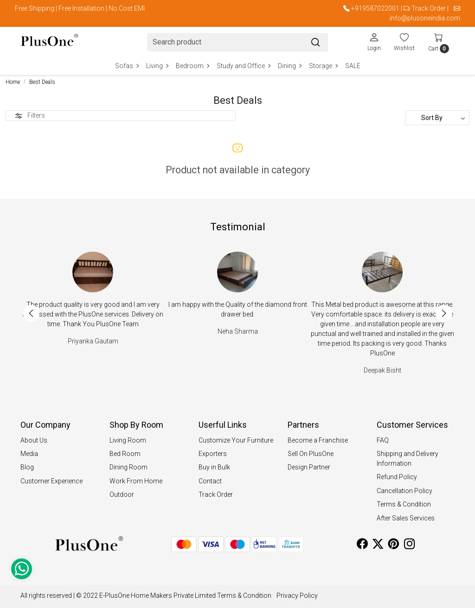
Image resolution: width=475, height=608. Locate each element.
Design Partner (309, 467)
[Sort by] (437, 117)
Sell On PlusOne (311, 453)
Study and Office (243, 66)
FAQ (383, 440)
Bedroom (192, 66)
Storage (323, 66)
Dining (289, 66)
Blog (27, 467)
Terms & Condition (404, 504)
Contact (210, 481)
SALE (352, 66)
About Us (33, 440)
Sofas (126, 66)
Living (157, 66)
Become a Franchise (318, 440)
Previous (31, 313)
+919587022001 (375, 8)
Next (444, 313)
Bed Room (125, 453)
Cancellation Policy (404, 490)
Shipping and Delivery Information (407, 458)
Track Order (428, 8)
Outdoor (121, 494)
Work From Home (135, 481)
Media (29, 453)
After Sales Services (406, 518)
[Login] (374, 41)
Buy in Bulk (214, 467)
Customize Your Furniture (236, 440)
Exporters (213, 453)
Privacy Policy (297, 595)
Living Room (127, 440)
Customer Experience (51, 481)
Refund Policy (397, 477)
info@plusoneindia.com (425, 18)
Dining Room (128, 467)
